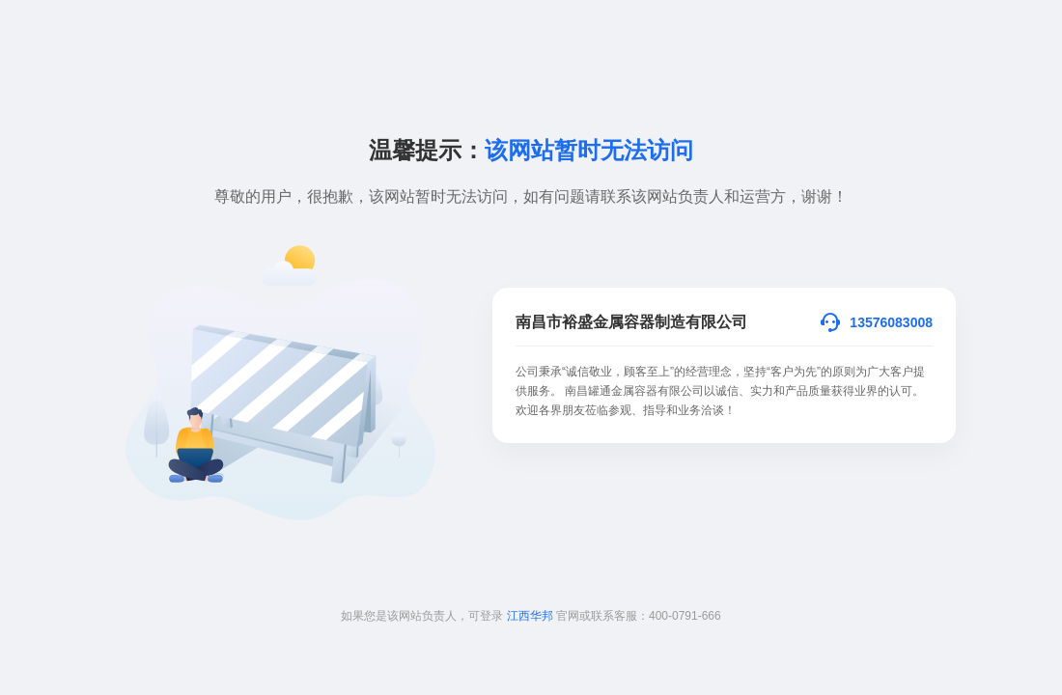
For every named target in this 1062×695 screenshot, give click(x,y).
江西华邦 (530, 616)
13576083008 (891, 322)
